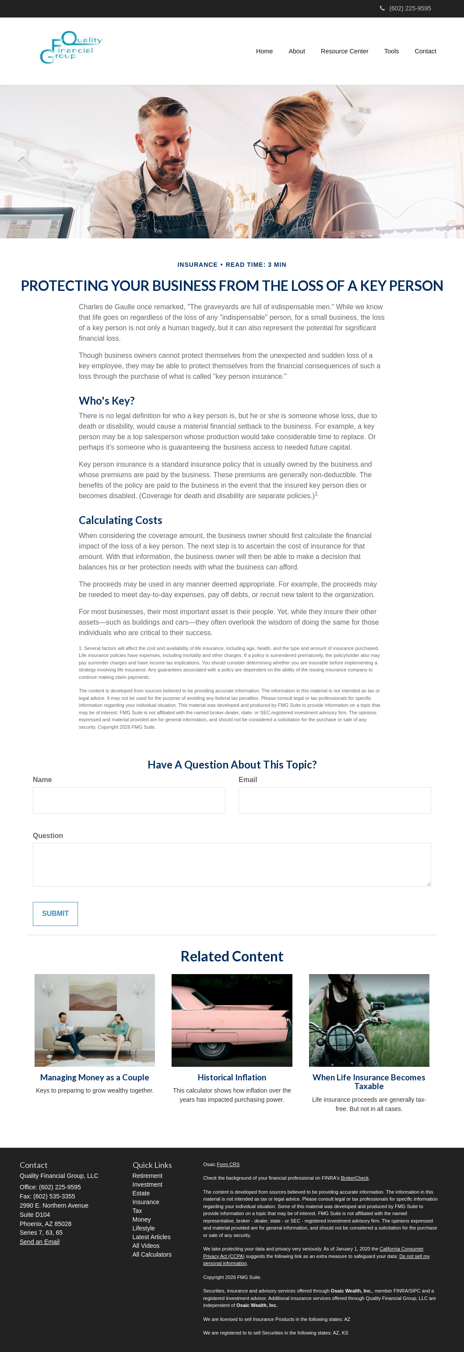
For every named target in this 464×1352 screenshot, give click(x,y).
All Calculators (152, 1254)
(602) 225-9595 (405, 8)
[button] (297, 51)
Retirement (147, 1175)
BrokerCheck (355, 1178)
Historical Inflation (232, 1077)
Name (42, 779)
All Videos (146, 1245)
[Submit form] (55, 914)
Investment (147, 1184)
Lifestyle (144, 1228)
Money (142, 1219)
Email (248, 779)
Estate (141, 1193)
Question (48, 835)
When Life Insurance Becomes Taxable (369, 1082)
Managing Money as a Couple (94, 1077)
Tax (137, 1210)
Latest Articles (152, 1236)
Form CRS (228, 1164)
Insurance (146, 1201)
